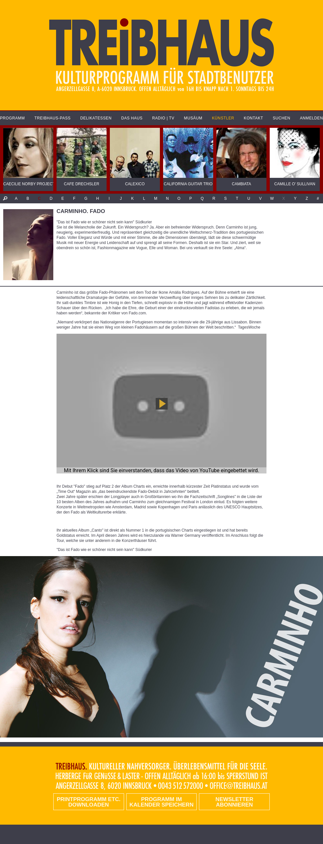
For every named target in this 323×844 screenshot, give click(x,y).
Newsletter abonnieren (234, 802)
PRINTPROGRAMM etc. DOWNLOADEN (88, 802)
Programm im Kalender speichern (161, 802)
